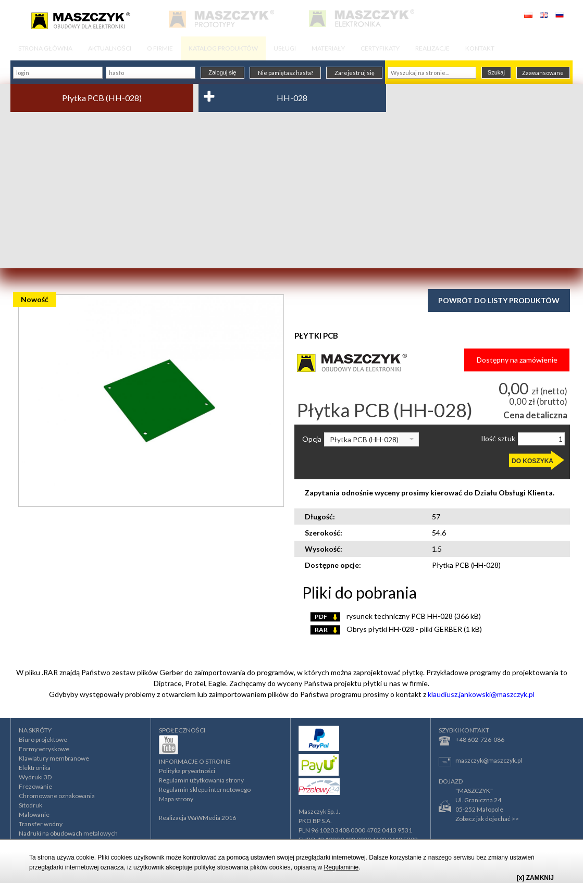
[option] (151, 400)
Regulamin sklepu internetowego (205, 789)
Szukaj (496, 72)
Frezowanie (35, 786)
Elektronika (35, 768)
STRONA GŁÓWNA (45, 48)
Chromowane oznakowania (57, 796)
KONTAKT (479, 48)
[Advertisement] (291, 190)
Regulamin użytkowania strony (201, 780)
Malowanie (34, 814)
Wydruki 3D (35, 777)
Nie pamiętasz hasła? (285, 72)
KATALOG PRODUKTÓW (223, 48)
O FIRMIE (160, 48)
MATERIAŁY (328, 48)
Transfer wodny (41, 824)
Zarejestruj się (354, 72)
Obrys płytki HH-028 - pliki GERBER (396, 629)
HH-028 (292, 98)
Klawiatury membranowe (54, 758)
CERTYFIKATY (380, 48)
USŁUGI (285, 48)
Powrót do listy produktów (499, 300)
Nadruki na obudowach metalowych (68, 833)
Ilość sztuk (498, 438)
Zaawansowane (543, 72)
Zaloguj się (222, 72)
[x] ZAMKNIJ (535, 877)
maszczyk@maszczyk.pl (480, 761)
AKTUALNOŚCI (109, 48)
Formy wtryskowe (44, 749)
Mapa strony (176, 799)
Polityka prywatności (187, 771)
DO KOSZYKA (532, 461)
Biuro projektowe (43, 739)
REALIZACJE (432, 48)
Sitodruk (30, 805)
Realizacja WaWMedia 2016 (197, 818)
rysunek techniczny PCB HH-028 (395, 616)
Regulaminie (341, 867)
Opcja (311, 439)
